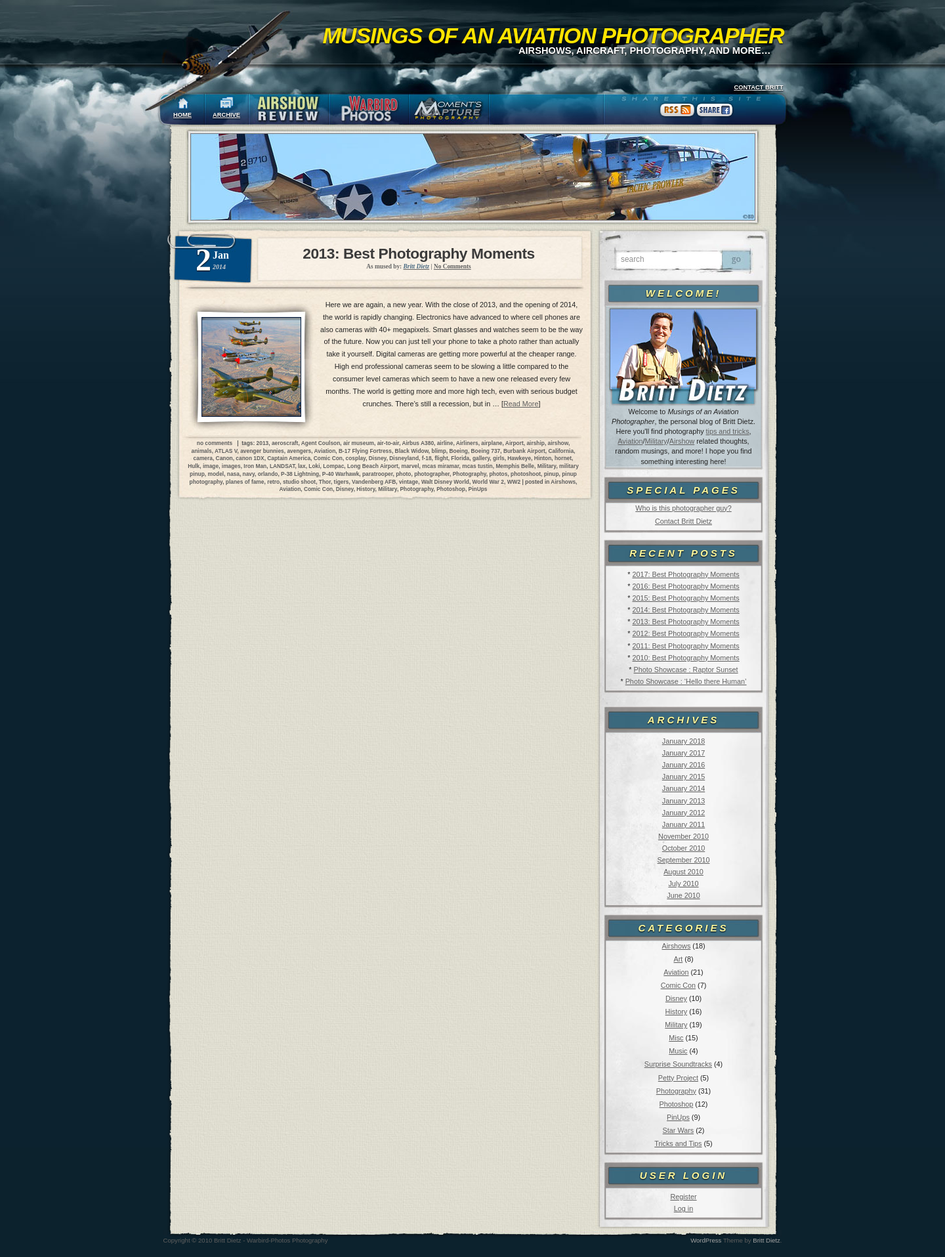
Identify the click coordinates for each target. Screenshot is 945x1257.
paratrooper (377, 474)
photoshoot (526, 474)
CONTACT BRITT (758, 87)
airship (535, 443)
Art (678, 959)
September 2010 (684, 860)
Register (683, 1197)
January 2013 (683, 801)
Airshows (676, 946)
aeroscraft (285, 443)
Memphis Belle (514, 466)
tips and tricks (727, 431)
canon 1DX (250, 458)
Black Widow (412, 451)
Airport (514, 443)
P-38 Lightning (300, 474)
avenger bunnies (262, 451)
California (561, 451)
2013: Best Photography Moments (685, 622)
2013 (263, 443)
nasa (233, 474)
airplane (491, 443)
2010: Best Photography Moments (685, 658)
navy (249, 474)
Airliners (467, 443)
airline (445, 443)
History (676, 1011)
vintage (408, 482)
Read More (520, 404)
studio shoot (299, 482)
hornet (563, 458)
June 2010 (683, 895)
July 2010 (683, 883)
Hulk (194, 466)
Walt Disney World (445, 482)
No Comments (452, 266)
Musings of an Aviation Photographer (553, 35)
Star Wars (678, 1130)
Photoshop (677, 1104)
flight (441, 458)
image (211, 466)
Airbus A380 (418, 443)
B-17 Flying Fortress (365, 451)
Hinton (543, 458)
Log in (683, 1208)
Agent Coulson (321, 443)
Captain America (288, 458)
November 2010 (683, 836)
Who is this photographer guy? (683, 508)
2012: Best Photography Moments (685, 633)
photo (403, 474)
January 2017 (683, 753)
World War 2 (488, 482)
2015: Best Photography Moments (685, 598)
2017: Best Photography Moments (685, 574)
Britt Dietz (766, 1240)
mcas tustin (477, 466)
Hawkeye (519, 458)
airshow (558, 443)
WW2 (513, 482)
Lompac (333, 466)
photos (498, 474)
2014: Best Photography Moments (685, 610)
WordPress (705, 1240)
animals (202, 451)
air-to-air (388, 443)
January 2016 (683, 765)
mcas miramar (440, 466)
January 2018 (683, 741)
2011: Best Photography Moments (685, 646)
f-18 (427, 458)
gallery (481, 458)
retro (273, 482)
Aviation (630, 441)
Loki (314, 466)
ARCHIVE (226, 115)
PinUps (678, 1117)
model (215, 474)
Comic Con (678, 985)
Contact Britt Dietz (683, 521)
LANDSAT (282, 466)
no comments (214, 443)
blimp (439, 451)
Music (678, 1051)
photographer (432, 474)
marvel (410, 466)
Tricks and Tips (678, 1143)
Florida (460, 458)
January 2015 (683, 776)
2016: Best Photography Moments (685, 586)
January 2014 (683, 788)
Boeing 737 (486, 451)
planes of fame (245, 482)
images (231, 466)
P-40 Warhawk (340, 474)
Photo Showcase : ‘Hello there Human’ (686, 681)
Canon (224, 458)
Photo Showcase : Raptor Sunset (686, 669)
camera (203, 458)
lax (302, 466)
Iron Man (254, 466)
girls (499, 458)
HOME (182, 115)
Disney (676, 998)
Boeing (459, 451)
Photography (676, 1091)
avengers (299, 451)
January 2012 (683, 813)
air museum (358, 443)
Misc (676, 1038)
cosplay (356, 458)
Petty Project (678, 1078)
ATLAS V (226, 451)
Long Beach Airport (372, 466)
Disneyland (404, 458)
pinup (551, 474)
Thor (325, 482)
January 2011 (683, 824)
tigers (341, 482)
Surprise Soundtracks (678, 1064)
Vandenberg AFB (374, 482)
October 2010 (683, 848)
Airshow (681, 441)
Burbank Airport (524, 451)
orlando (268, 474)
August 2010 (683, 872)
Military (656, 441)
